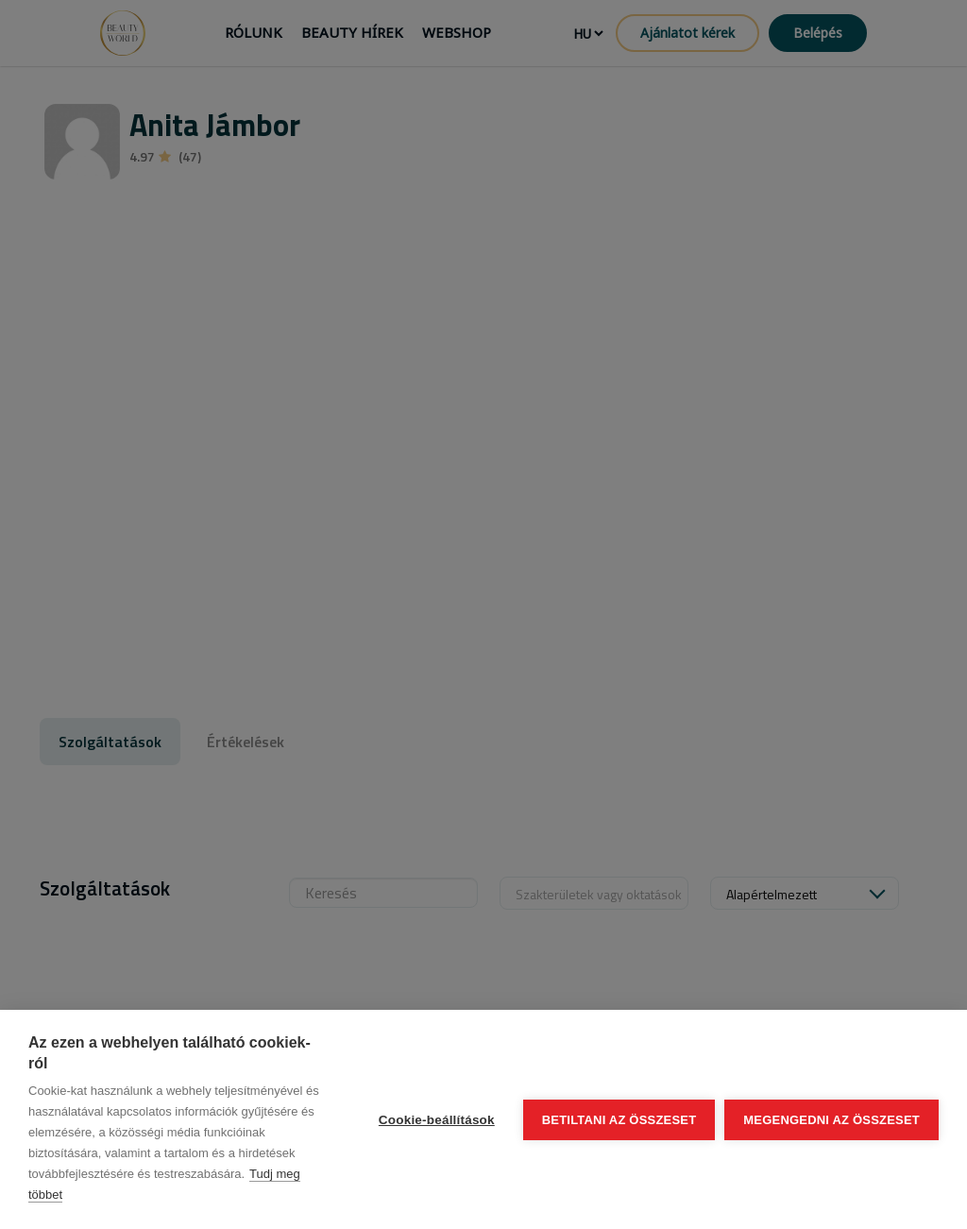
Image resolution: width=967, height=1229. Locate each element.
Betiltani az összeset (619, 1120)
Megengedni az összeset (831, 1120)
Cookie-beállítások (437, 1120)
